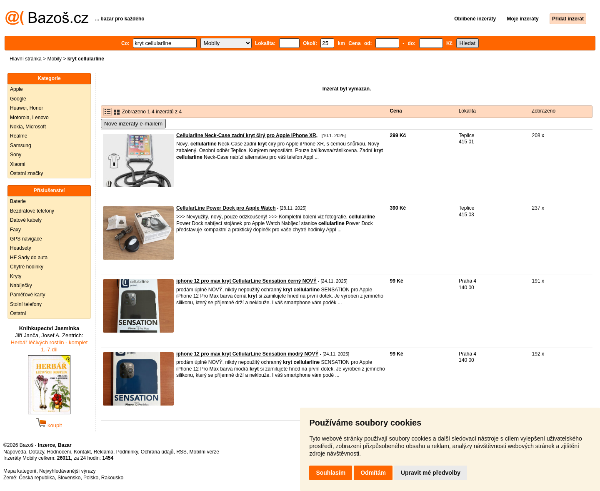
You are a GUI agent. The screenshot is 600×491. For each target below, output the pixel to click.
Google (18, 99)
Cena (396, 111)
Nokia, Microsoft (28, 127)
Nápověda (14, 452)
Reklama (103, 452)
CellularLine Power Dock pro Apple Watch (225, 208)
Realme (18, 136)
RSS (181, 452)
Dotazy (36, 452)
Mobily (54, 59)
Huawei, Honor (26, 108)
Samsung (20, 145)
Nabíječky (21, 285)
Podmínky (127, 452)
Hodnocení (59, 452)
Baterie (18, 201)
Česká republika (37, 478)
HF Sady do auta (29, 258)
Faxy (15, 230)
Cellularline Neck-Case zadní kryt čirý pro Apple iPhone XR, (247, 135)
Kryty (15, 276)
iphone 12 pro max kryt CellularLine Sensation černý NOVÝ (246, 281)
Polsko (90, 478)
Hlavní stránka (26, 59)
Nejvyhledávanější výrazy (67, 471)
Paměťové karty (27, 295)
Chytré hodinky (26, 267)
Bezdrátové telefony (32, 211)
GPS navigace (26, 239)
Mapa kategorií (19, 471)
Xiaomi (17, 164)
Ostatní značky (26, 173)
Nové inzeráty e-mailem (133, 123)
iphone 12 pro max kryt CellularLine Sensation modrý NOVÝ (247, 354)
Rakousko (112, 478)
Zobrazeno (543, 111)
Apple (16, 89)
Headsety (20, 248)
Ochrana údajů (157, 452)
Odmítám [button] (373, 472)
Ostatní (18, 313)
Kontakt (82, 452)
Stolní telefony (26, 304)
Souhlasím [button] (330, 472)
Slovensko (69, 478)
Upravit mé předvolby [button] (430, 472)
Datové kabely (26, 220)
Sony (15, 155)
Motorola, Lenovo (29, 117)
